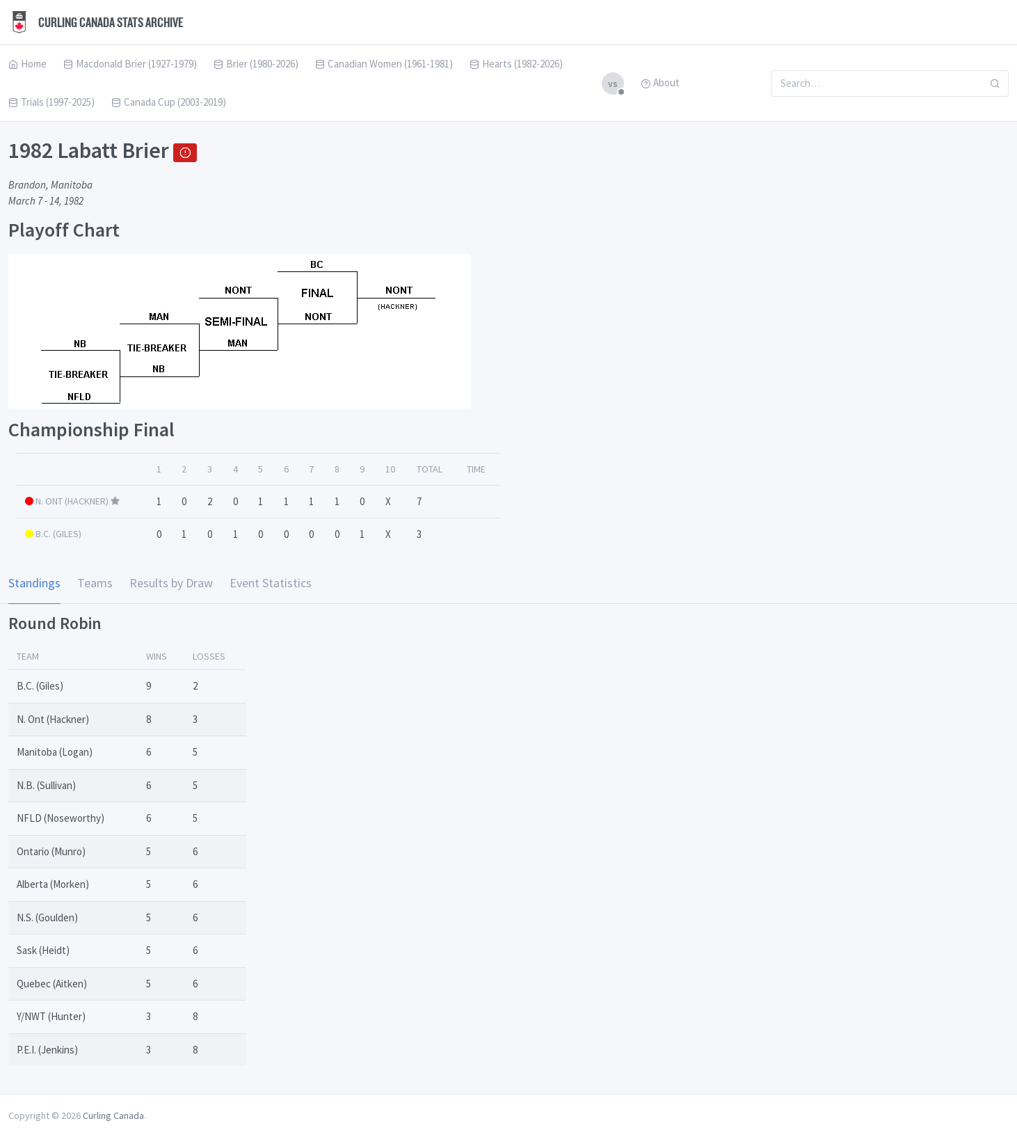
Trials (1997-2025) (51, 102)
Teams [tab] (95, 583)
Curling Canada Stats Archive (96, 22)
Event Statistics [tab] (271, 583)
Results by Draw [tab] (171, 583)
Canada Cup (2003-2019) (168, 102)
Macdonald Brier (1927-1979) (130, 63)
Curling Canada (113, 1115)
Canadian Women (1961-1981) (384, 63)
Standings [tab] (34, 583)
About (660, 82)
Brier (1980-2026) (256, 63)
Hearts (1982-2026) (516, 63)
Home (27, 63)
